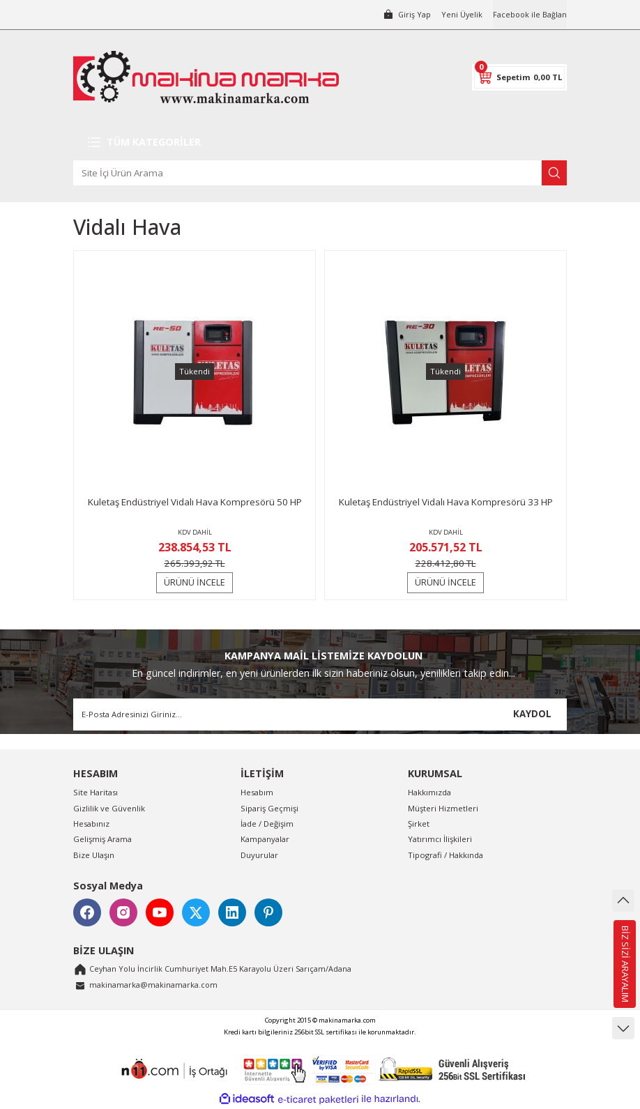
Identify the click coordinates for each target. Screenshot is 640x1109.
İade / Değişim (267, 823)
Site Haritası (95, 792)
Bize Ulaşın (93, 855)
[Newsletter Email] (320, 714)
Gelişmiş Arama (102, 839)
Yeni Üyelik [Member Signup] (459, 14)
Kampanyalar (265, 839)
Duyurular (259, 855)
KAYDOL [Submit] (532, 714)
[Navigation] (320, 142)
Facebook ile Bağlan (529, 14)
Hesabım (257, 792)
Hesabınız (91, 823)
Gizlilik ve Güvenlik (109, 808)
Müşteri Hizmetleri (443, 808)
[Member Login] (403, 14)
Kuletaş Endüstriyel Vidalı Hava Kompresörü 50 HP (195, 502)
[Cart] (519, 77)
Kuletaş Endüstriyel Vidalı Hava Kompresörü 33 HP (446, 502)
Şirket (418, 823)
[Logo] (206, 77)
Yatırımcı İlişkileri (440, 839)
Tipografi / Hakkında (445, 855)
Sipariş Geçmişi (269, 808)
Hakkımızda (429, 792)
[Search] (320, 172)
